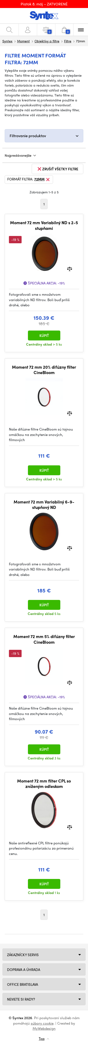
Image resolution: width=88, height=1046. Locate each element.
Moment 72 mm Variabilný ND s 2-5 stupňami (44, 225)
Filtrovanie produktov (28, 135)
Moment (23, 41)
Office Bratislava (22, 984)
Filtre (67, 41)
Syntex (7, 41)
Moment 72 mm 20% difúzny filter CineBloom (44, 369)
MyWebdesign (44, 1028)
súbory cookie (42, 1023)
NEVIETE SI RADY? (21, 999)
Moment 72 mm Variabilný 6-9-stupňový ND (44, 504)
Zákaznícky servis (23, 954)
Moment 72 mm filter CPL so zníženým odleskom (44, 783)
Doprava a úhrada (23, 969)
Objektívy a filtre (46, 41)
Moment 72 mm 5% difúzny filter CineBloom (44, 639)
